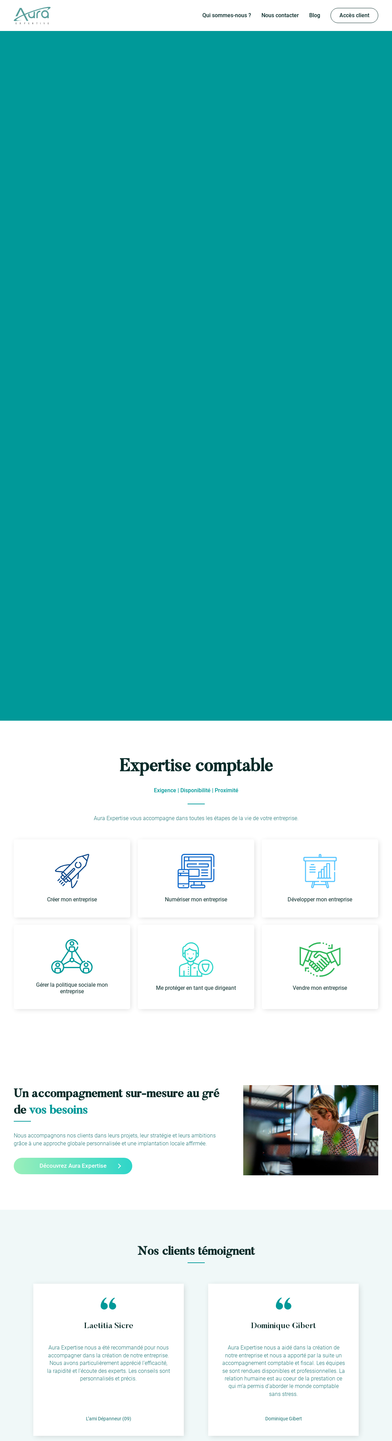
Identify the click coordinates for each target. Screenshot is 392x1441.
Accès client (354, 15)
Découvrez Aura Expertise (73, 1165)
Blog (314, 15)
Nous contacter (280, 15)
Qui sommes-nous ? (226, 15)
